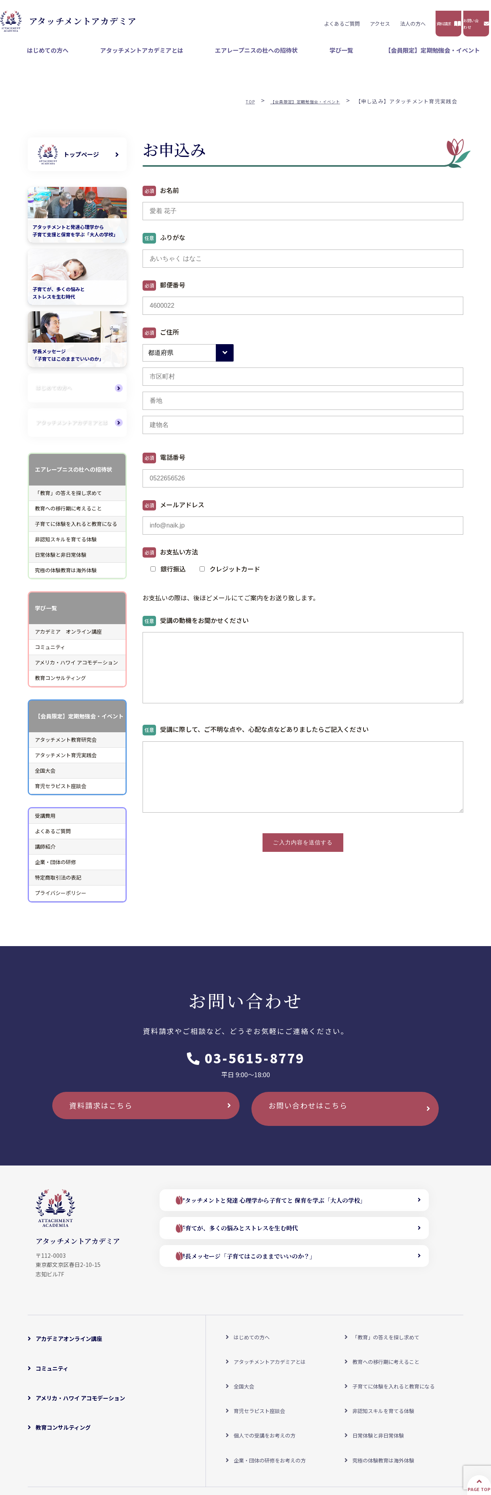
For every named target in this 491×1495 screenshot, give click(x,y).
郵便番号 (164, 291)
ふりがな (164, 243)
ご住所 (161, 338)
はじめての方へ (139, 56)
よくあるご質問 (236, 20)
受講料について (183, 1445)
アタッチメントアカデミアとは (213, 56)
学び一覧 (372, 56)
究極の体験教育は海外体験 (66, 575)
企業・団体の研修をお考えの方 (270, 1407)
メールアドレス (173, 510)
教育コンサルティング (60, 684)
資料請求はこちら (111, 1118)
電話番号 (164, 463)
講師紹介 (45, 852)
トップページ (81, 160)
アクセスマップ (133, 1445)
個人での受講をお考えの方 (265, 1393)
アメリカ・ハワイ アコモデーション (76, 668)
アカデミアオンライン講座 (69, 1340)
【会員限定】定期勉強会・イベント (443, 56)
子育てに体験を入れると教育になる (76, 529)
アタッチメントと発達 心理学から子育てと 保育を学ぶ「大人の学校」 (296, 1208)
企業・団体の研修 (55, 867)
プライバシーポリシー (60, 899)
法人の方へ (307, 20)
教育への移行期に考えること (68, 514)
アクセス (274, 20)
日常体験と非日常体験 (60, 560)
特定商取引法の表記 (58, 883)
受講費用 (45, 821)
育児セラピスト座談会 (60, 791)
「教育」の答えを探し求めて (68, 498)
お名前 (161, 196)
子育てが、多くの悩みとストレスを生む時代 (258, 1238)
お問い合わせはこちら (318, 1118)
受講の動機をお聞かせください (196, 626)
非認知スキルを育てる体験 (66, 544)
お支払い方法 (170, 557)
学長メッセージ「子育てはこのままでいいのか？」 (268, 1267)
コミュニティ (50, 653)
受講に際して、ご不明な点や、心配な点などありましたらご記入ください (256, 735)
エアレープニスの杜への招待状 (306, 56)
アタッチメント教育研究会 (66, 745)
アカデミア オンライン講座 (68, 637)
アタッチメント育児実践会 (66, 760)
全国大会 (45, 776)
